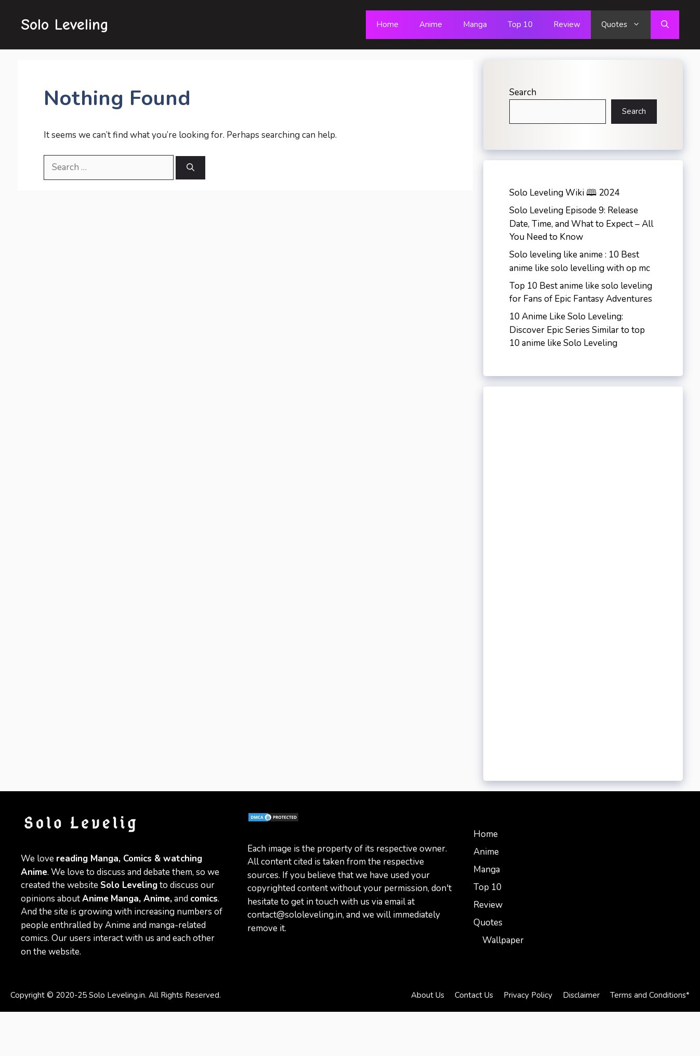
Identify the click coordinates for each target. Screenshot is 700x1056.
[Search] (190, 167)
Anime (430, 24)
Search (522, 92)
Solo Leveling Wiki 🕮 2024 (564, 193)
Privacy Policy (528, 995)
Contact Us (474, 995)
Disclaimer (581, 995)
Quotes (626, 24)
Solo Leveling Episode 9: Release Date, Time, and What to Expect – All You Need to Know (581, 223)
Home (387, 24)
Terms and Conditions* (650, 995)
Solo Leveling (65, 25)
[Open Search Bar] (665, 24)
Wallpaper (503, 940)
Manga (475, 24)
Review (566, 24)
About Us (427, 995)
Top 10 (520, 24)
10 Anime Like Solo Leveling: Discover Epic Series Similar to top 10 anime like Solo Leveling (577, 330)
